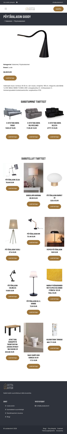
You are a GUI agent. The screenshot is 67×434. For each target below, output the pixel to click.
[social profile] (17, 2)
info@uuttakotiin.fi (58, 2)
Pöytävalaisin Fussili (12, 249)
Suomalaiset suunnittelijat (15, 409)
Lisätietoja (10, 78)
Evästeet (60, 428)
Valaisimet (8, 21)
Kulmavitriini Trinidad (54, 339)
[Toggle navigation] (5, 8)
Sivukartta (59, 431)
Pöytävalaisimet (19, 21)
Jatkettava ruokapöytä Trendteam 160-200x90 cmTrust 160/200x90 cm (12, 344)
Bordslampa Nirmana (33, 195)
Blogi (8, 417)
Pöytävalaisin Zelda (12, 180)
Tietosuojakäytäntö (48, 431)
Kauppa (58, 9)
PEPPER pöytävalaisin (54, 249)
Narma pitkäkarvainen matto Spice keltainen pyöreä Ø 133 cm (54, 287)
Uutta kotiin (11, 406)
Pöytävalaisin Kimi (33, 234)
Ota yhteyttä (52, 428)
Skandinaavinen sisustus (15, 413)
